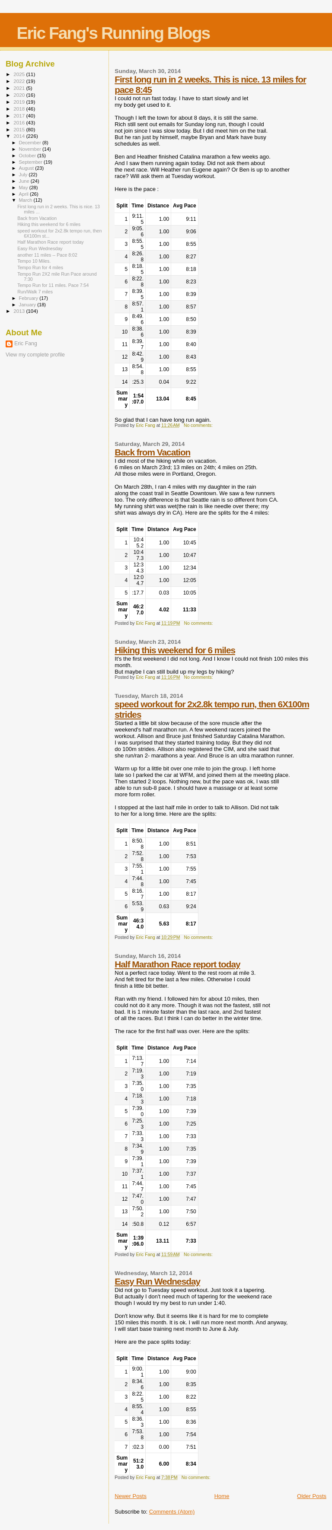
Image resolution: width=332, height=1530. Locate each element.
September (31, 162)
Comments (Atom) (172, 1511)
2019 (19, 102)
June (25, 181)
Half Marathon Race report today (177, 964)
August (27, 168)
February (29, 298)
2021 (19, 88)
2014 (19, 136)
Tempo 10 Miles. (34, 261)
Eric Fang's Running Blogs (113, 33)
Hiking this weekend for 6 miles (175, 650)
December (30, 142)
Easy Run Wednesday (157, 1281)
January (28, 304)
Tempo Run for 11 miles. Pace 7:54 (53, 285)
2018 (19, 108)
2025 (19, 74)
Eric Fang (25, 343)
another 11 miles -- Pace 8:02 (47, 255)
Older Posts (311, 1496)
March (26, 200)
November (30, 149)
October (28, 155)
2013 (19, 311)
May (24, 187)
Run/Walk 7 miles (35, 291)
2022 (19, 81)
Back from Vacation (152, 452)
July (24, 174)
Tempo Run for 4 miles (40, 267)
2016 (19, 122)
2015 (19, 129)
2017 (19, 115)
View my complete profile (35, 355)
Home (222, 1496)
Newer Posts (131, 1496)
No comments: (199, 425)
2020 (19, 95)
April (24, 194)
